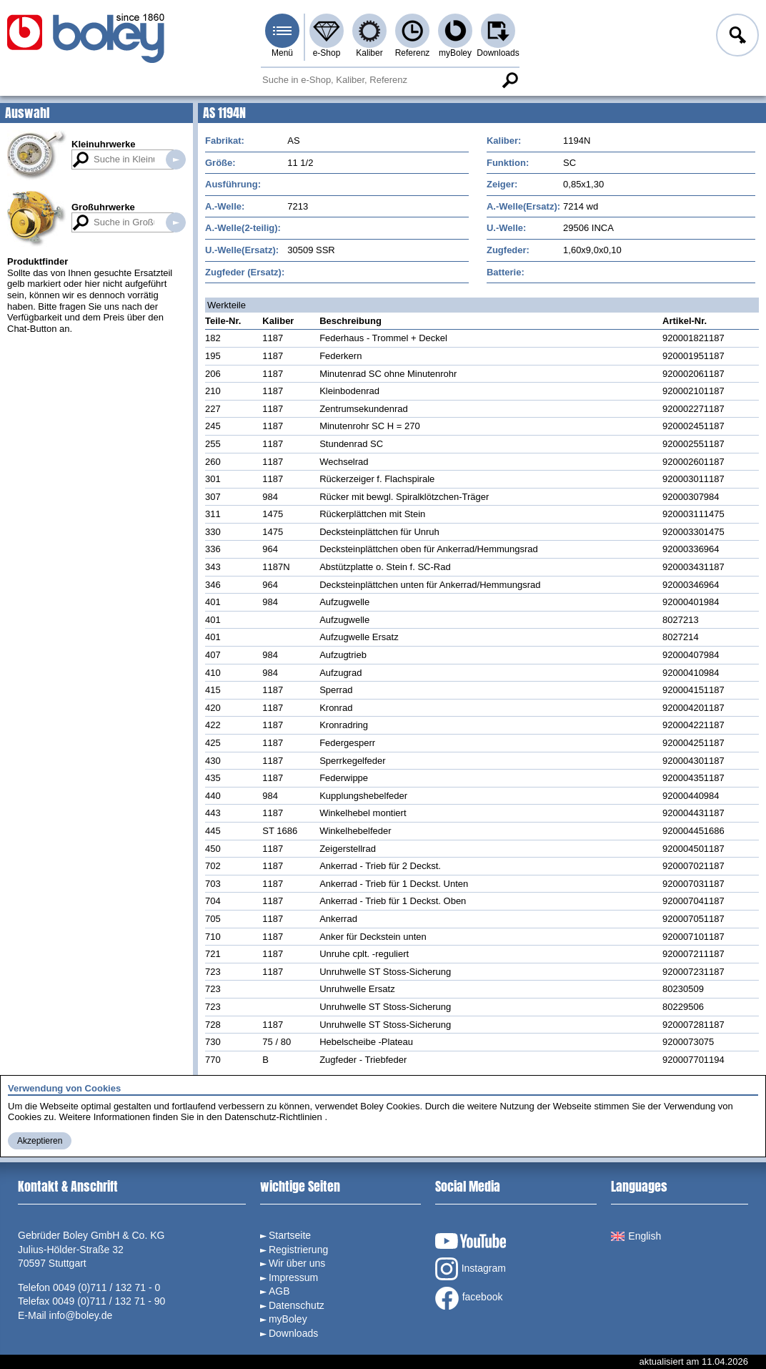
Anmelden (736, 37)
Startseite (290, 1235)
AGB (279, 1291)
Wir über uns (297, 1263)
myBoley (455, 53)
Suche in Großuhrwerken (176, 222)
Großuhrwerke (103, 207)
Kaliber (369, 53)
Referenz (412, 53)
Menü (282, 53)
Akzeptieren (39, 1141)
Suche (509, 80)
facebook (469, 1298)
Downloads (498, 53)
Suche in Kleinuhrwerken (176, 159)
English (636, 1236)
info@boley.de (81, 1315)
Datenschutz (296, 1305)
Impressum (293, 1277)
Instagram (470, 1268)
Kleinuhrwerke (103, 144)
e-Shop (327, 53)
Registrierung (298, 1249)
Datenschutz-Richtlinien (273, 1117)
